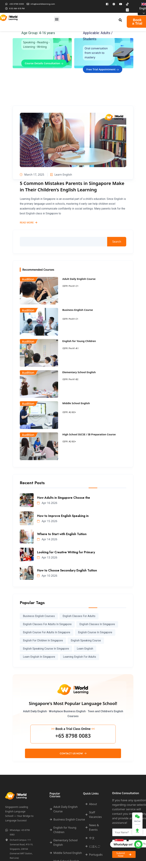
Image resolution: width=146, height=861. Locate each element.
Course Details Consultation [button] (44, 63)
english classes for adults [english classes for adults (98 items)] (79, 616)
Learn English (61, 174)
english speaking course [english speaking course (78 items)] (86, 640)
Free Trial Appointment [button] (102, 69)
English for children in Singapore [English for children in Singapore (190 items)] (43, 640)
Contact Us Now (73, 753)
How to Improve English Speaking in (63, 516)
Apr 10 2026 (47, 576)
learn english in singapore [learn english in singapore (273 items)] (39, 656)
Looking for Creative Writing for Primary (66, 552)
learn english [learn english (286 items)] (85, 648)
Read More (28, 222)
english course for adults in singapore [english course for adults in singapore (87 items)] (46, 632)
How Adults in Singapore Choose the (63, 497)
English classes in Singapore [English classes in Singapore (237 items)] (97, 624)
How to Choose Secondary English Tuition (67, 570)
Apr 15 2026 (47, 521)
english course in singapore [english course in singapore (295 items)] (95, 632)
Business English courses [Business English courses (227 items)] (39, 616)
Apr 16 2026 (47, 503)
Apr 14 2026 (47, 539)
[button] (57, 19)
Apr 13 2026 (47, 557)
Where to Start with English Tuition (62, 534)
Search (116, 241)
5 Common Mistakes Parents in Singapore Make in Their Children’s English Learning (72, 186)
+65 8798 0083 (73, 736)
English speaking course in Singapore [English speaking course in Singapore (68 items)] (46, 648)
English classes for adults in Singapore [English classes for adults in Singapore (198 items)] (47, 624)
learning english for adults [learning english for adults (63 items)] (79, 656)
